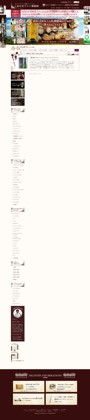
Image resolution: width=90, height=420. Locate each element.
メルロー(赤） (15, 167)
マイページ (49, 409)
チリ (14, 255)
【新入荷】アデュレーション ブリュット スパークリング (44, 57)
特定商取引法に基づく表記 (41, 411)
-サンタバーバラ (16, 230)
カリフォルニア (16, 213)
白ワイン (14, 118)
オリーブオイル (16, 155)
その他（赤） (15, 184)
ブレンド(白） (15, 194)
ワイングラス (15, 291)
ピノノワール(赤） (16, 172)
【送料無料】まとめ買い (17, 138)
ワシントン (15, 243)
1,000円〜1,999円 (16, 269)
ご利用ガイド (42, 409)
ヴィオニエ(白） (16, 202)
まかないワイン (16, 148)
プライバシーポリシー (29, 411)
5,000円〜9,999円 (16, 277)
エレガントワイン (16, 153)
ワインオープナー (16, 296)
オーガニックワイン (16, 131)
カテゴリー (56, 411)
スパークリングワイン (17, 126)
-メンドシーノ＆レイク (17, 225)
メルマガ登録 (62, 409)
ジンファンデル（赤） (17, 174)
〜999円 (14, 267)
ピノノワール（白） (16, 197)
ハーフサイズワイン (16, 146)
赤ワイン (14, 116)
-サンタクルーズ (16, 240)
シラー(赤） (15, 177)
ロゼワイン (15, 121)
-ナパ (14, 218)
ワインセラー (15, 298)
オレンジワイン (16, 123)
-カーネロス (15, 223)
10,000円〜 (15, 279)
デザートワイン (16, 133)
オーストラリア (16, 253)
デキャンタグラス (16, 293)
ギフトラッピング (16, 303)
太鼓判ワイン (15, 113)
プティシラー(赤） (16, 179)
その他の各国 (15, 258)
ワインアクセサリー (16, 288)
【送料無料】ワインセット (18, 136)
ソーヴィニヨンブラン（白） (18, 189)
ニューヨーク (15, 248)
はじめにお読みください (33, 409)
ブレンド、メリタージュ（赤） (19, 169)
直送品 (14, 141)
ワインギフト (15, 143)
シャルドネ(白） (16, 187)
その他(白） (15, 204)
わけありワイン (16, 150)
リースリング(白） (16, 192)
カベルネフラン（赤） (17, 182)
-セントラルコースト (17, 228)
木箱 (14, 301)
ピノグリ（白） (16, 199)
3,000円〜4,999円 (16, 274)
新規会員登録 (55, 409)
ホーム (25, 409)
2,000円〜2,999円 (16, 272)
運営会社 (50, 411)
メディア (62, 411)
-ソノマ (14, 221)
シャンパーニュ (16, 128)
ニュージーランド (16, 250)
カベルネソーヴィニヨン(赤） (18, 165)
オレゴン (14, 245)
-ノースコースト (16, 216)
